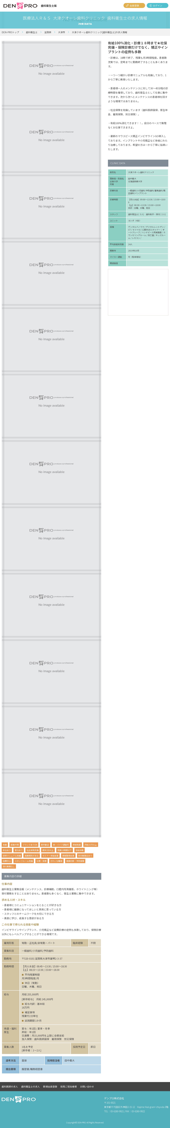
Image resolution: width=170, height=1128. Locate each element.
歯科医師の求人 (10, 1086)
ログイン (157, 5)
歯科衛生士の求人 (30, 1086)
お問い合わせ (87, 1086)
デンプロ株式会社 (114, 1098)
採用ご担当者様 (68, 1086)
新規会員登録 (50, 1086)
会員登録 (134, 5)
